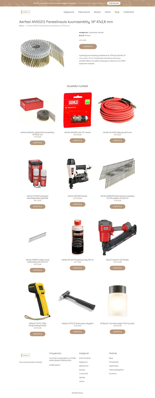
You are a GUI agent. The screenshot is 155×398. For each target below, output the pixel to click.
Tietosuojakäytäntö (116, 371)
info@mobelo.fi (54, 366)
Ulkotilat (82, 379)
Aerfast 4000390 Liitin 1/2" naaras (77, 134)
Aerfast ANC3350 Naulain (77, 197)
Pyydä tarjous (114, 3)
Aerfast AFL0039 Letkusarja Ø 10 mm (117, 134)
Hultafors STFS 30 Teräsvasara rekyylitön (77, 325)
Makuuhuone (84, 13)
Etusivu (21, 27)
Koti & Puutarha (84, 360)
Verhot (108, 13)
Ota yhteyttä (113, 363)
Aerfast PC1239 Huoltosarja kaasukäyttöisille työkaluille (37, 198)
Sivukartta (112, 375)
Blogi (117, 13)
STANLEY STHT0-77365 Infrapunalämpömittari (37, 326)
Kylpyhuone (69, 13)
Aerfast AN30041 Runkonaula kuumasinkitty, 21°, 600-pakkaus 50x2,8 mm (117, 198)
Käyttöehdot (113, 367)
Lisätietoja (87, 48)
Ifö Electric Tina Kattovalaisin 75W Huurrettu (117, 325)
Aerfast (101, 34)
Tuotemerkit (128, 13)
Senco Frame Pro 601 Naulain (117, 261)
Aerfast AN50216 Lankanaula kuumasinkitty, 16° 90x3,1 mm (37, 135)
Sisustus (97, 13)
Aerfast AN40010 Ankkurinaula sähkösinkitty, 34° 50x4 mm (37, 262)
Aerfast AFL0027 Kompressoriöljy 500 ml (77, 261)
